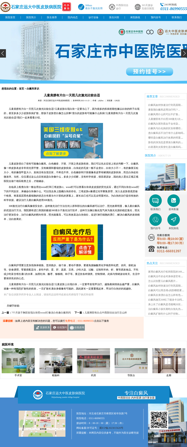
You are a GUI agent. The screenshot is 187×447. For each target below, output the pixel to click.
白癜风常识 (33, 88)
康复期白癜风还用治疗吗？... (164, 109)
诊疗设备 (93, 17)
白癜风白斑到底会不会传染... (164, 123)
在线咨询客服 (79, 328)
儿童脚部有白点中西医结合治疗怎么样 (105, 312)
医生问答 (114, 17)
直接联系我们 (45, 328)
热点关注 (165, 263)
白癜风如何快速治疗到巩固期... (165, 105)
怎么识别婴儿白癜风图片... (162, 281)
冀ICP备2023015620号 (111, 428)
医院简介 (31, 17)
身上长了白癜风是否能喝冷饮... (165, 304)
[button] (3, 53)
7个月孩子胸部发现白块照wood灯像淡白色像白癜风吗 (41, 312)
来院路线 (135, 17)
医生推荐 (52, 17)
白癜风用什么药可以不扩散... (164, 114)
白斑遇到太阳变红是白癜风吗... (165, 147)
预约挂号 (156, 17)
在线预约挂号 (62, 328)
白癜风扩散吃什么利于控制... (164, 313)
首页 (21, 88)
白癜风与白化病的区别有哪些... (165, 128)
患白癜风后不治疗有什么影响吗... (166, 133)
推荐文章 (165, 96)
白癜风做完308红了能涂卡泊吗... (166, 299)
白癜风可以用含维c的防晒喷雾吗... (167, 290)
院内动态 (73, 17)
